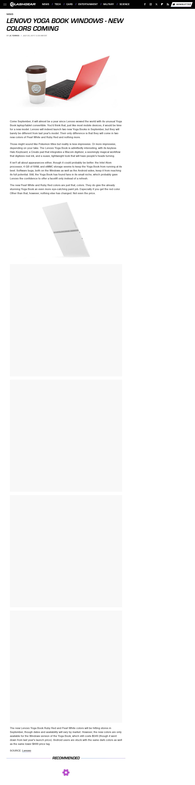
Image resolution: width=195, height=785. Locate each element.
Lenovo (26, 750)
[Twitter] (156, 4)
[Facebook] (145, 4)
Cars (69, 4)
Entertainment (88, 4)
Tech (58, 4)
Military (108, 4)
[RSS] (168, 4)
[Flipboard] (162, 4)
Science (125, 4)
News (45, 4)
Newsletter (181, 4)
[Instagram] (151, 4)
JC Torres (14, 36)
